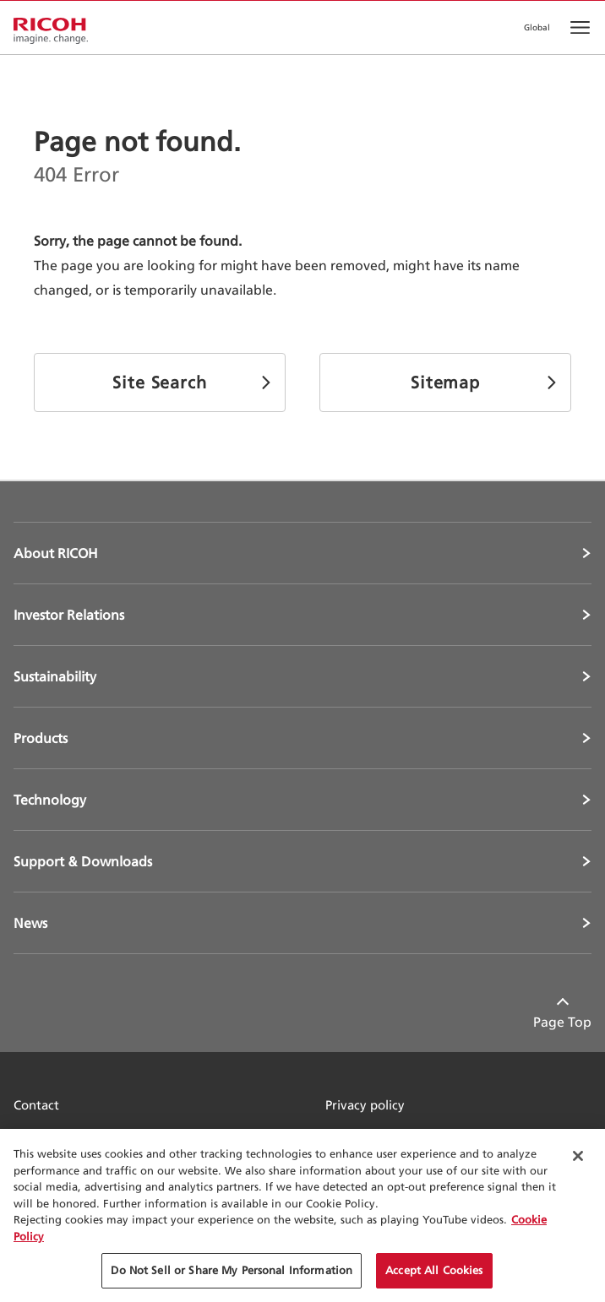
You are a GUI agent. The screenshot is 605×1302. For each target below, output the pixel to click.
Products (41, 738)
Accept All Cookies (433, 1270)
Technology (50, 799)
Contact (36, 1105)
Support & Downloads (83, 861)
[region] (302, 1215)
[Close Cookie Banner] (578, 1156)
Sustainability (55, 676)
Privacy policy (365, 1105)
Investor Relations (69, 614)
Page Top (562, 1021)
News (30, 923)
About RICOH (56, 553)
